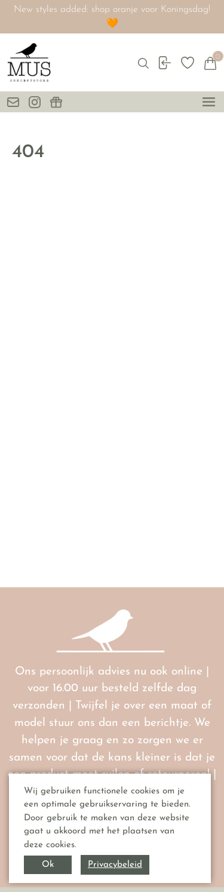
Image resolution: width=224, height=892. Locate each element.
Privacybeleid (115, 864)
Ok (48, 864)
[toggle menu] (209, 102)
